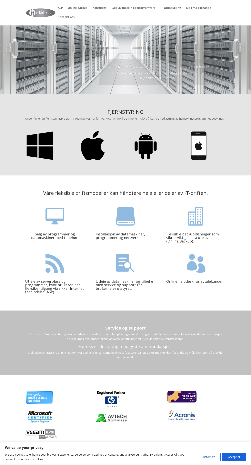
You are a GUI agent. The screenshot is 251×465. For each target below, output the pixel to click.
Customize (208, 457)
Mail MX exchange (198, 8)
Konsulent (99, 8)
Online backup (77, 8)
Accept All (234, 457)
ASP (60, 8)
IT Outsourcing (170, 8)
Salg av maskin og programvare (133, 8)
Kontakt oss (66, 17)
